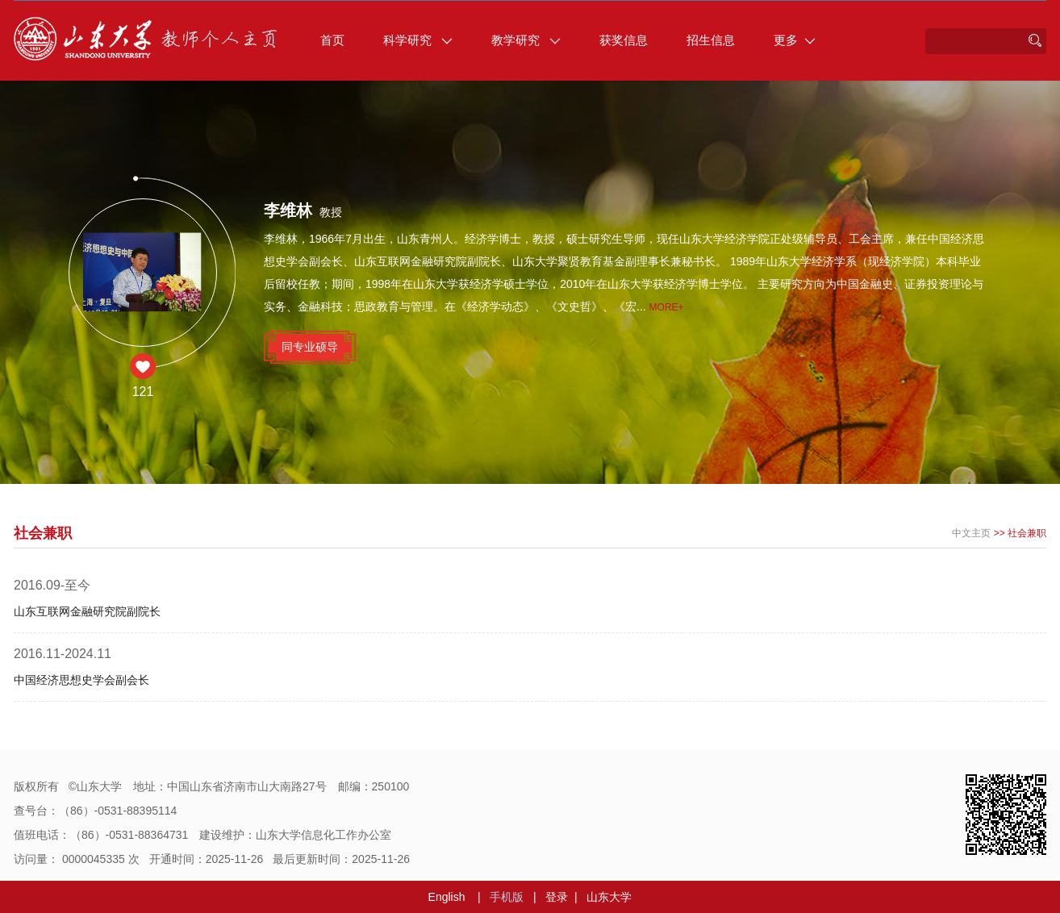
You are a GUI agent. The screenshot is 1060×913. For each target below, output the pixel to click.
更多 (795, 40)
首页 (332, 40)
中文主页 (971, 533)
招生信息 (710, 40)
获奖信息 (623, 40)
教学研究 (526, 40)
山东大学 (609, 896)
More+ (666, 307)
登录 (556, 896)
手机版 (507, 896)
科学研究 (418, 40)
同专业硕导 (310, 346)
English (446, 896)
